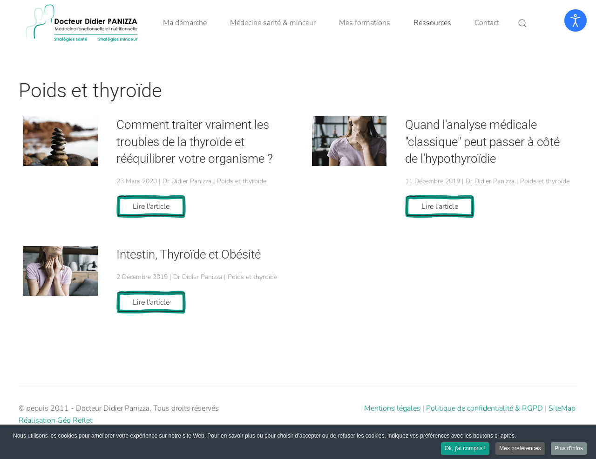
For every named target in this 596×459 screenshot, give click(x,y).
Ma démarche (185, 23)
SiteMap (562, 408)
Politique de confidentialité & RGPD (484, 408)
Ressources (432, 23)
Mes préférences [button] (520, 449)
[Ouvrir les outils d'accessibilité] (575, 20)
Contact (486, 23)
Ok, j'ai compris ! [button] (465, 449)
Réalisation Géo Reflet (55, 420)
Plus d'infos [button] (569, 449)
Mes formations (364, 23)
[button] (522, 23)
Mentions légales (392, 408)
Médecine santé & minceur (273, 23)
